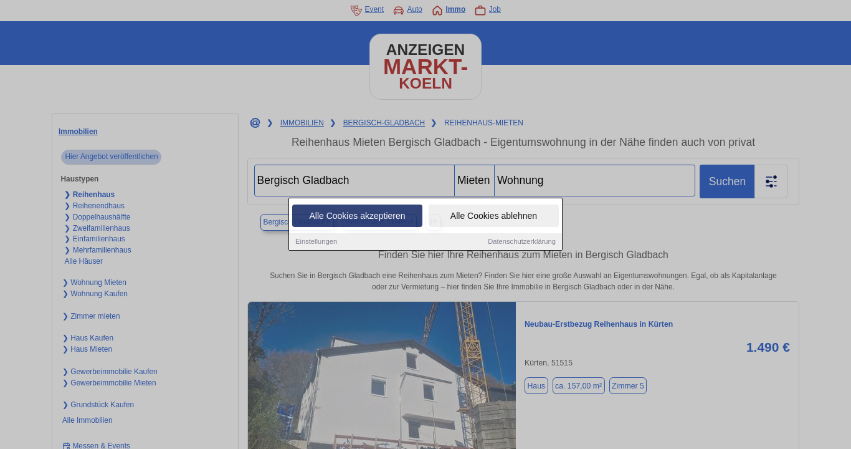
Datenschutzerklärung (522, 242)
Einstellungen (316, 242)
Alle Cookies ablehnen (493, 216)
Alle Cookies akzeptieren (357, 216)
